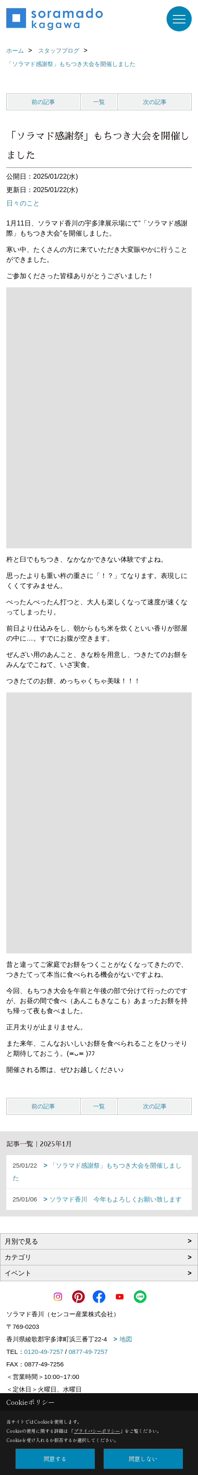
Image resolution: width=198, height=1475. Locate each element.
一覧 (99, 102)
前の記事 (43, 102)
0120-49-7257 (43, 1351)
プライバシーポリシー (97, 1430)
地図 (126, 1339)
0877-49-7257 (87, 1351)
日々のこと (23, 203)
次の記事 (155, 102)
